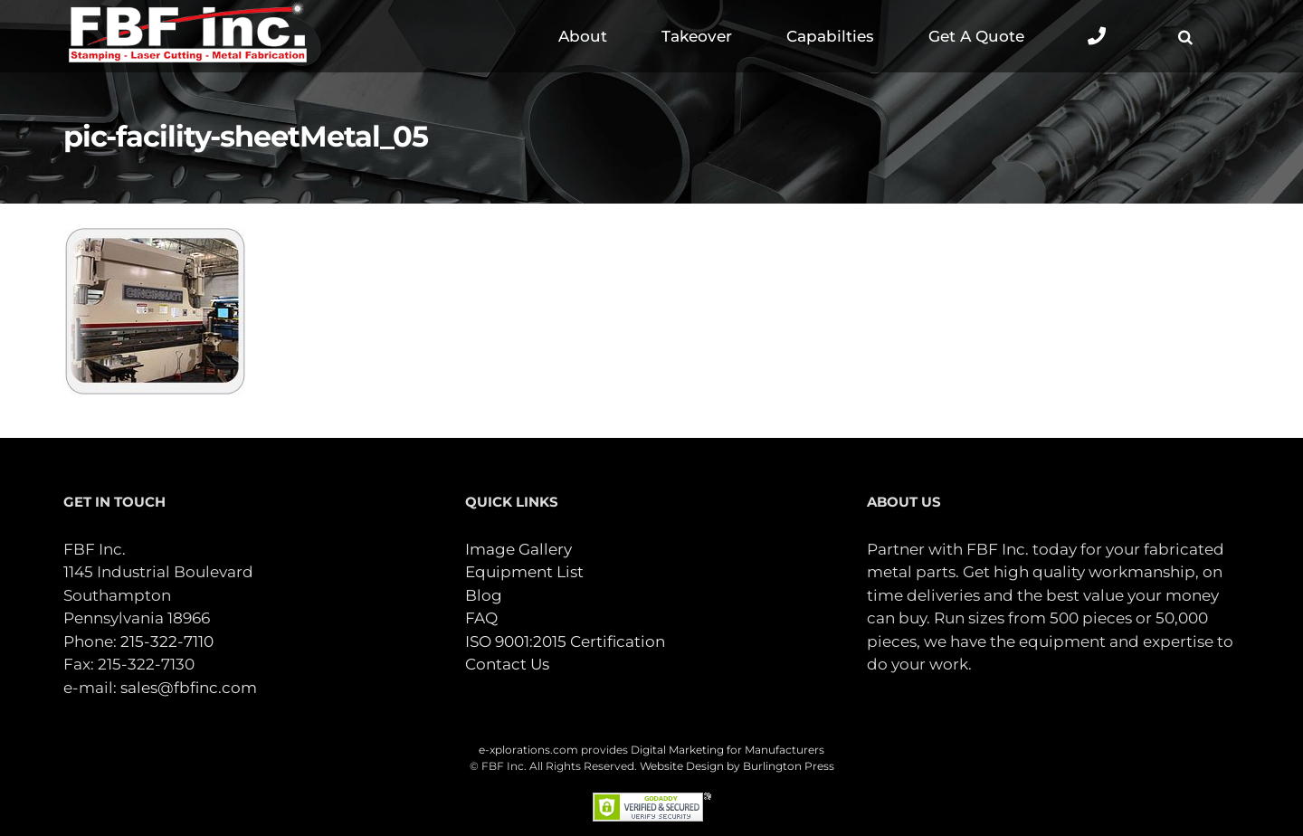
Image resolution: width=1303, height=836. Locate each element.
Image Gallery (518, 549)
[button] (1185, 36)
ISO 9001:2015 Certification (565, 641)
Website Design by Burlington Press (737, 766)
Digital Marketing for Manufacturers (727, 749)
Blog (483, 595)
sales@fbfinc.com (188, 688)
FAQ (481, 618)
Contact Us (507, 664)
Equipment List (524, 572)
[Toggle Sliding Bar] (1096, 36)
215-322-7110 (167, 641)
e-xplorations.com (528, 749)
